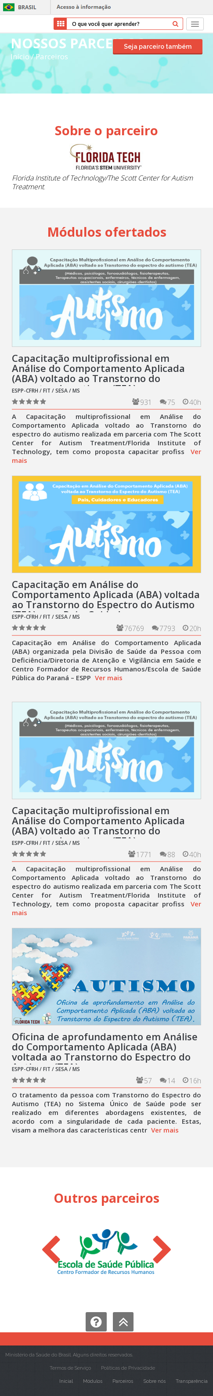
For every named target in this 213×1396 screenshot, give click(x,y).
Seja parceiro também (157, 46)
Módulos (92, 1381)
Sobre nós (154, 1381)
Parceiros (52, 56)
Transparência (192, 1381)
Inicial (66, 1381)
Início (20, 56)
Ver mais (109, 677)
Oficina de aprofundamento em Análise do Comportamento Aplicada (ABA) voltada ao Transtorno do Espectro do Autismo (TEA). (105, 1051)
